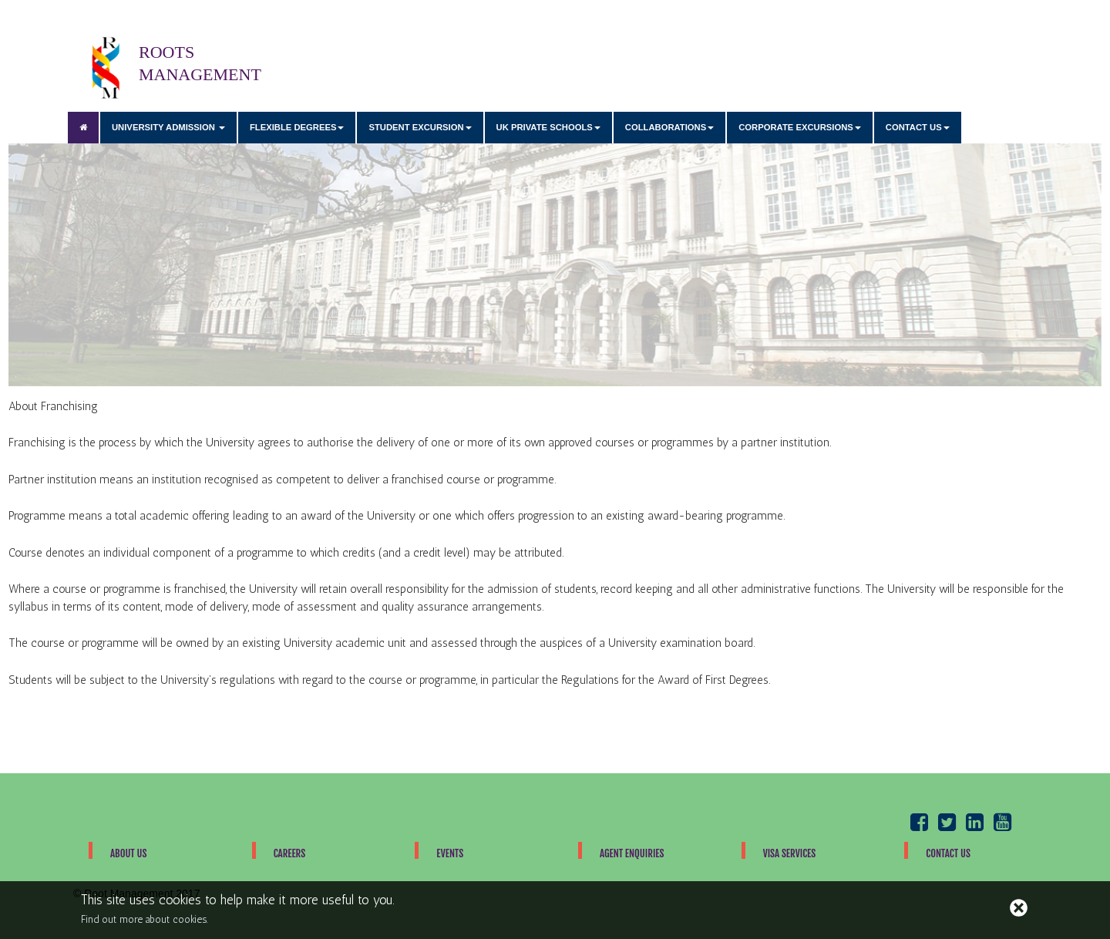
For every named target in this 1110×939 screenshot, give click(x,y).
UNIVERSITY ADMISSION (168, 127)
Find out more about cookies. (144, 919)
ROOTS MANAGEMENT (106, 67)
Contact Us (948, 853)
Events (449, 853)
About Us (128, 853)
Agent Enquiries (632, 853)
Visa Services (789, 853)
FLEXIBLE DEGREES (297, 127)
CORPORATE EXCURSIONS (799, 127)
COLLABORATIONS (669, 127)
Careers (290, 853)
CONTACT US (918, 127)
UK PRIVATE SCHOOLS (548, 127)
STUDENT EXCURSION (419, 127)
